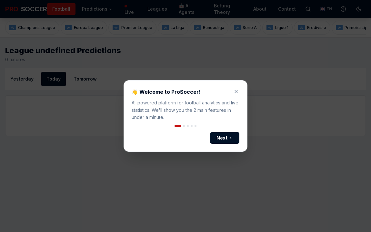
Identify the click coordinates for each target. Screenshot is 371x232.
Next (224, 137)
